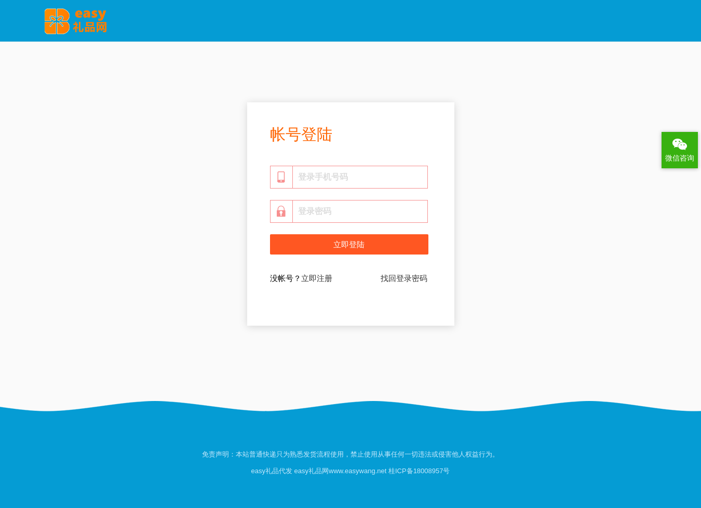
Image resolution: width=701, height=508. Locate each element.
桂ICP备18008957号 (418, 471)
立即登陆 (349, 244)
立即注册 (316, 278)
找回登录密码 (404, 278)
